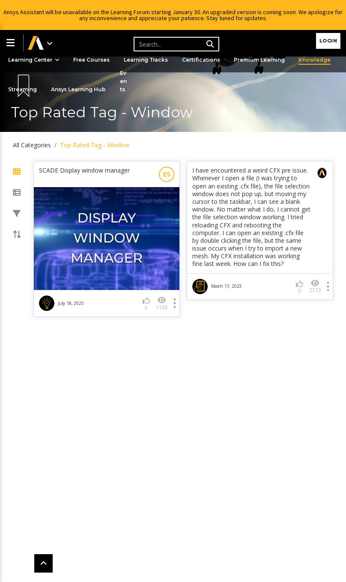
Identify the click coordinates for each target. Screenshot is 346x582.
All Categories (32, 145)
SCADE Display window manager (84, 170)
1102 (162, 303)
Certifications (202, 60)
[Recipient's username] (175, 44)
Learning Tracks (147, 60)
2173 (315, 286)
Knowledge (316, 60)
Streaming (23, 89)
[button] (11, 43)
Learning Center (34, 60)
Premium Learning (260, 60)
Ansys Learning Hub (79, 89)
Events (124, 81)
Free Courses (92, 60)
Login (328, 41)
